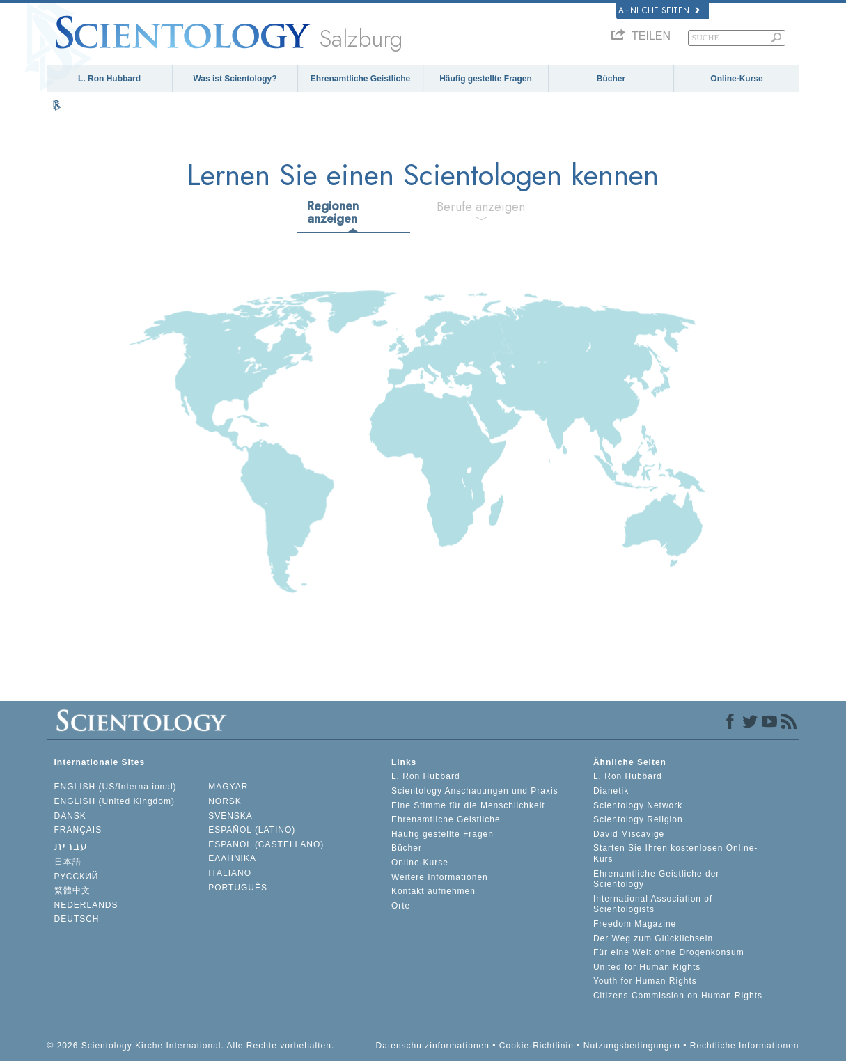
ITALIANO (229, 873)
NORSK (225, 801)
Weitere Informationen (439, 877)
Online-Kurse (736, 79)
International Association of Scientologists (652, 904)
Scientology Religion (638, 819)
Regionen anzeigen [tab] (333, 212)
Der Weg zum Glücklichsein (653, 938)
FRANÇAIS (78, 830)
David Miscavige (628, 834)
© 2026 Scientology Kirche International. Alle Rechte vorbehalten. (191, 1046)
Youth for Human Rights (645, 981)
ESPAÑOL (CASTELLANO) (266, 844)
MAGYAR (228, 787)
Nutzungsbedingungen (631, 1046)
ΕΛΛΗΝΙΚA (232, 858)
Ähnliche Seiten (659, 10)
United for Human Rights (646, 967)
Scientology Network (637, 805)
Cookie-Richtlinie (536, 1046)
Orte (400, 906)
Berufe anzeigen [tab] (481, 207)
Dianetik (611, 791)
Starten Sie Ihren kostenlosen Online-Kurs (675, 853)
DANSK (70, 816)
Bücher (611, 79)
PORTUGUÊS (237, 888)
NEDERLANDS (86, 905)
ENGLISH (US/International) (115, 787)
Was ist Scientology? (234, 79)
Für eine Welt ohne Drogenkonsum (668, 952)
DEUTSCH (77, 919)
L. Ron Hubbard (109, 79)
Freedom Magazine (634, 924)
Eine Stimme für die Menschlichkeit (468, 805)
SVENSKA (230, 816)
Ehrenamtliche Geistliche (360, 79)
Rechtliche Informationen (744, 1046)
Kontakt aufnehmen (433, 891)
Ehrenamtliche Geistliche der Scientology (656, 879)
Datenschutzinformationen (432, 1046)
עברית (71, 846)
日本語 (67, 862)
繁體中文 (72, 890)
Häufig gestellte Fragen (485, 79)
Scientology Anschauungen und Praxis (474, 791)
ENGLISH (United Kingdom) (114, 801)
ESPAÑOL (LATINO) (251, 830)
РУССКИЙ (76, 876)
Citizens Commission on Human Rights (677, 995)
